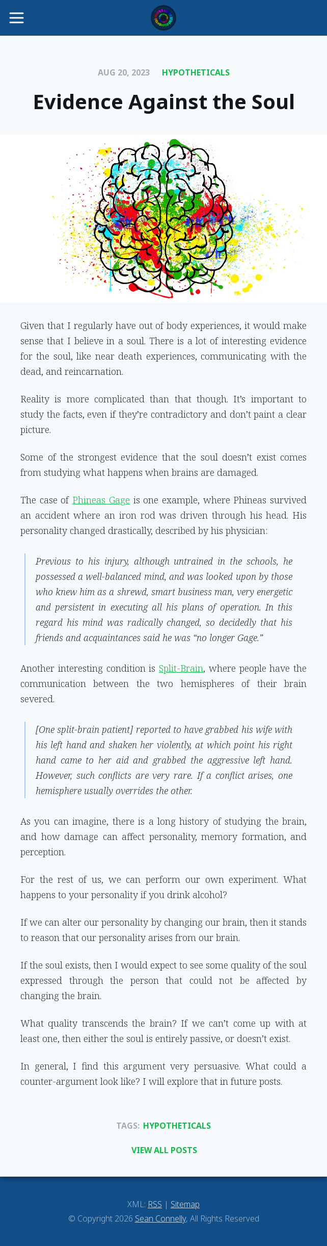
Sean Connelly (160, 1218)
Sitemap (185, 1204)
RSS (155, 1204)
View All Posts (164, 1150)
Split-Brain (181, 668)
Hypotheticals (196, 72)
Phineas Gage (101, 500)
